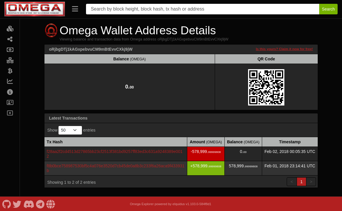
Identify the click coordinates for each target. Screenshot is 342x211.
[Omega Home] (35, 9)
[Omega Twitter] (17, 203)
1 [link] (301, 181)
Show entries (71, 130)
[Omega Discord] (29, 203)
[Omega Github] (6, 203)
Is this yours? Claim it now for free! (284, 49)
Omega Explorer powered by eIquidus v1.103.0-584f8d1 (170, 204)
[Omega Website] (51, 203)
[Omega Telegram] (40, 203)
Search (328, 9)
